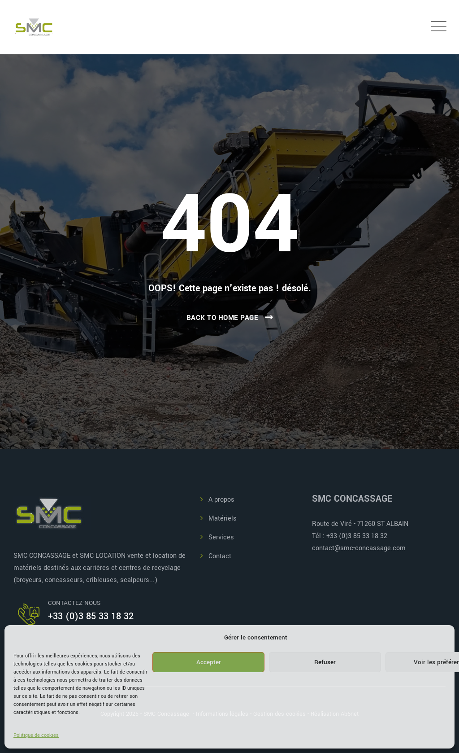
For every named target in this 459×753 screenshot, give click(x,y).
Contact (219, 556)
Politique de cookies (36, 735)
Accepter (208, 662)
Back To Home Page (222, 318)
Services (221, 537)
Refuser (325, 662)
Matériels (222, 518)
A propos (221, 499)
